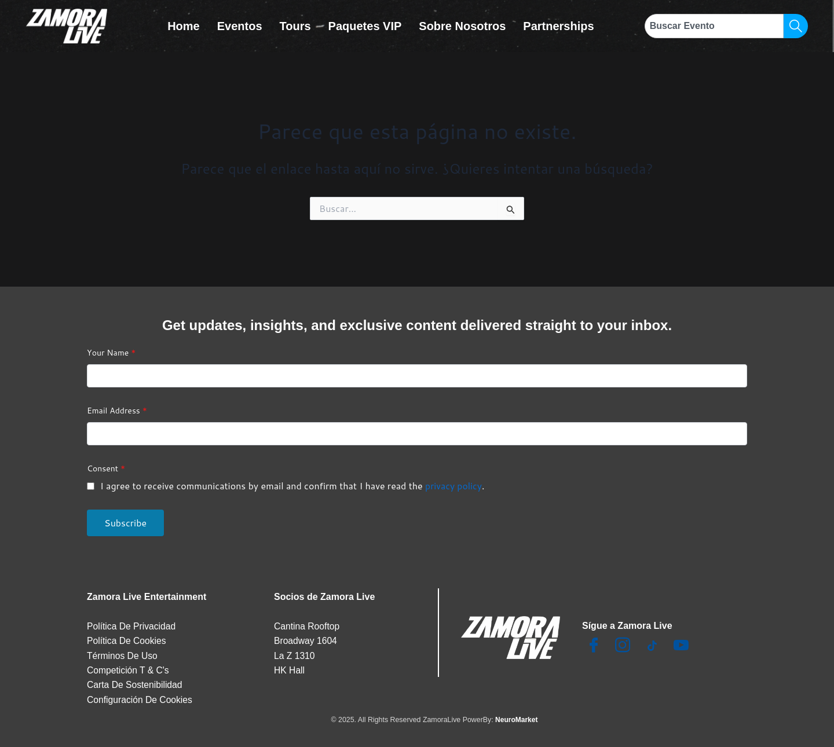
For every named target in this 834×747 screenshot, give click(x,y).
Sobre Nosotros (462, 26)
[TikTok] (652, 644)
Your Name (111, 350)
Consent (106, 466)
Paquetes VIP (365, 26)
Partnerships (558, 26)
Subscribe (125, 520)
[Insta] (622, 644)
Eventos (239, 26)
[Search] (796, 26)
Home (183, 26)
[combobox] (714, 26)
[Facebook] (593, 644)
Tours (295, 26)
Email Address (117, 408)
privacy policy (453, 483)
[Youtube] (681, 644)
